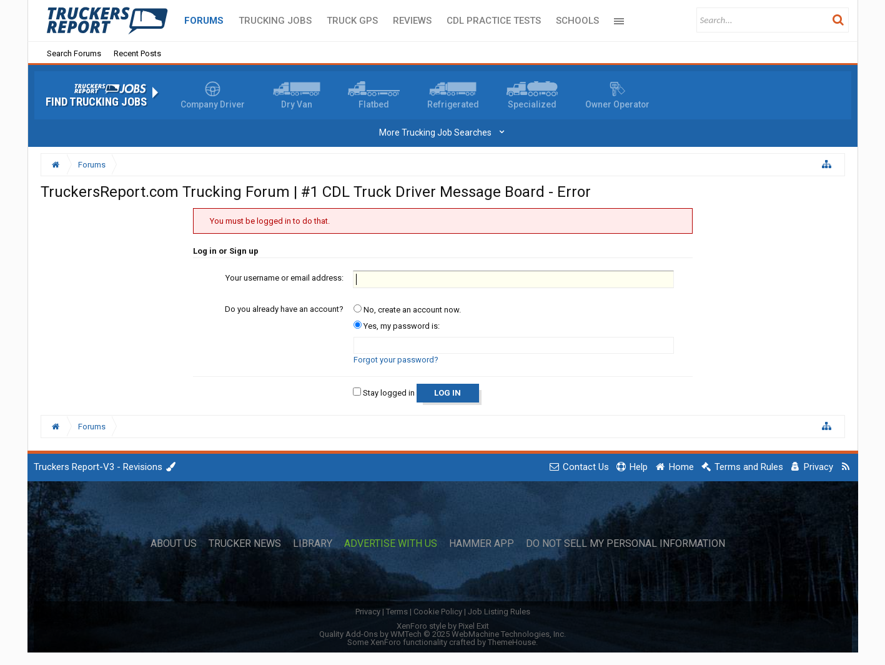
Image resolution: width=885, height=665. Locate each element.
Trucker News (245, 544)
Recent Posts (137, 53)
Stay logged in (384, 393)
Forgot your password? (396, 359)
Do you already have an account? (284, 309)
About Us (174, 544)
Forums (204, 20)
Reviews (412, 20)
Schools (577, 20)
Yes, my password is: (397, 326)
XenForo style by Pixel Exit (443, 626)
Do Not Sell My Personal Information (625, 544)
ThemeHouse (512, 642)
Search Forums (74, 53)
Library (312, 544)
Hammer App (481, 544)
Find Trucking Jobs (96, 102)
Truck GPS (352, 20)
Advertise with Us (390, 544)
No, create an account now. (407, 309)
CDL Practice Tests (494, 20)
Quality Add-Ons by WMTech (442, 634)
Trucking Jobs (275, 20)
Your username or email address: (284, 277)
